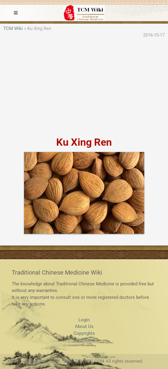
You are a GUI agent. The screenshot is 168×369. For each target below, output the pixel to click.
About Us (84, 326)
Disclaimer (84, 340)
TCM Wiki (13, 28)
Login (84, 320)
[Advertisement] (84, 88)
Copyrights (84, 333)
